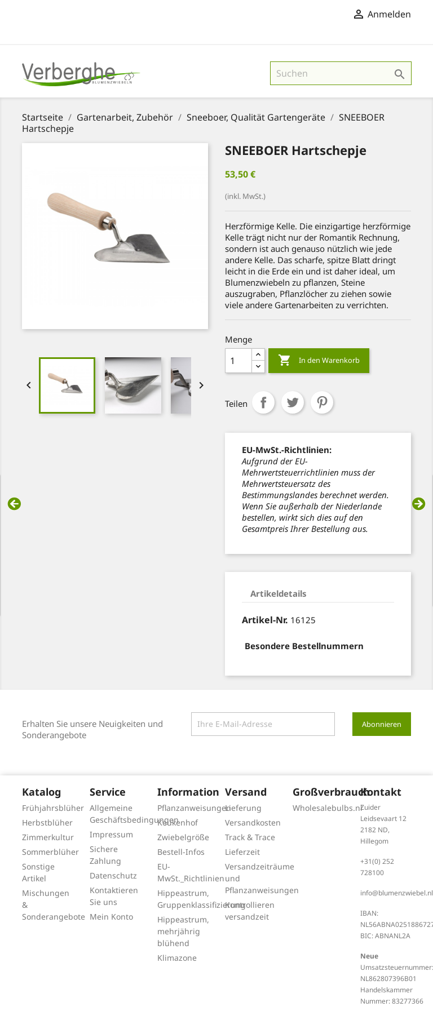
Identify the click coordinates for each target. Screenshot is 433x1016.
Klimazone (177, 957)
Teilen (263, 402)
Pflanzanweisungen (194, 807)
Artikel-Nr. (265, 619)
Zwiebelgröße (183, 837)
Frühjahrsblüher (53, 807)
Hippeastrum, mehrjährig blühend (183, 931)
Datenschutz (113, 875)
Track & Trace (250, 837)
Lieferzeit (242, 851)
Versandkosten (253, 822)
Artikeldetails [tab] (278, 593)
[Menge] (238, 360)
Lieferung (243, 807)
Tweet (292, 402)
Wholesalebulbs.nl (328, 807)
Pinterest (322, 402)
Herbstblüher (47, 822)
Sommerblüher (50, 851)
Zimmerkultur (48, 837)
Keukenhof (177, 822)
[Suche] (341, 73)
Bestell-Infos (181, 851)
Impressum (111, 834)
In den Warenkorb (319, 360)
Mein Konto (111, 916)
